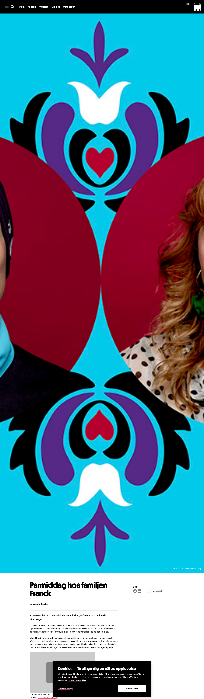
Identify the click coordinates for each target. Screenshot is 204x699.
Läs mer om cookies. (77, 680)
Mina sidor (69, 6)
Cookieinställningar (65, 688)
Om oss (56, 6)
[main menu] (6, 6)
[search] (12, 6)
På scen (32, 6)
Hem (22, 6)
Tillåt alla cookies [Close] (131, 688)
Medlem (43, 6)
